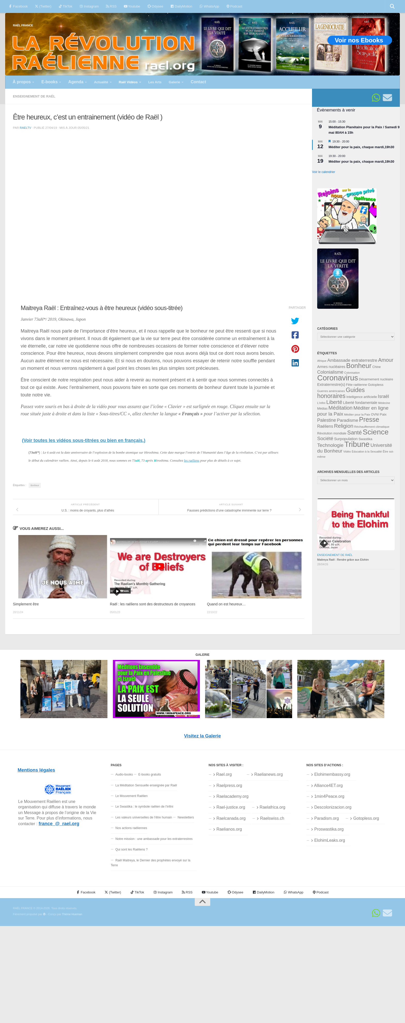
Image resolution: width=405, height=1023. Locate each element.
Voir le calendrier (323, 172)
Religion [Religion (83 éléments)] (343, 426)
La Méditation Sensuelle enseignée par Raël (146, 785)
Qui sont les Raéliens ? (131, 849)
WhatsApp (209, 6)
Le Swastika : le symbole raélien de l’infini (144, 806)
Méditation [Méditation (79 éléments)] (341, 408)
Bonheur (34, 485)
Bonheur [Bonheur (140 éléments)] (358, 365)
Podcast (234, 6)
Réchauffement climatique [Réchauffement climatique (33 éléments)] (371, 426)
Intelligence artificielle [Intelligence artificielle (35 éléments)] (361, 397)
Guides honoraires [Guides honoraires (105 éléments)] (341, 393)
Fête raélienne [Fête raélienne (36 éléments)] (356, 385)
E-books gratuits (149, 774)
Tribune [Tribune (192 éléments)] (357, 444)
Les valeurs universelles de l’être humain (143, 817)
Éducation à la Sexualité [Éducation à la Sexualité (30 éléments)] (367, 451)
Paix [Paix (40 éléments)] (383, 414)
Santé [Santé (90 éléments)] (354, 432)
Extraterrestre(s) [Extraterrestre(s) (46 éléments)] (331, 384)
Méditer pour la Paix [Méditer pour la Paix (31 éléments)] (357, 414)
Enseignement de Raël (34, 96)
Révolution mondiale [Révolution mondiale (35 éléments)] (331, 433)
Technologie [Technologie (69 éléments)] (330, 445)
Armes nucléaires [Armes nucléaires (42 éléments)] (331, 367)
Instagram (89, 6)
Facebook (18, 6)
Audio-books (124, 774)
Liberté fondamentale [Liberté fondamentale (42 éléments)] (360, 403)
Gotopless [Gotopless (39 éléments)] (375, 385)
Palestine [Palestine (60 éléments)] (326, 420)
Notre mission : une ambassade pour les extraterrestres (154, 839)
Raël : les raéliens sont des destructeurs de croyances (153, 604)
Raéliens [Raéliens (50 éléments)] (325, 426)
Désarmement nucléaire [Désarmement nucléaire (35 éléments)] (376, 379)
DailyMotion (181, 6)
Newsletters (185, 817)
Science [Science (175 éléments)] (375, 432)
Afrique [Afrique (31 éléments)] (321, 360)
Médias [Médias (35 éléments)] (322, 408)
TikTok (65, 6)
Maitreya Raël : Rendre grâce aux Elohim (343, 559)
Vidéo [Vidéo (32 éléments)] (347, 451)
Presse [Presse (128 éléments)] (369, 419)
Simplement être (26, 604)
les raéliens (191, 460)
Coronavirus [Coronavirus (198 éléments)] (337, 377)
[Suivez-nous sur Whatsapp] (376, 97)
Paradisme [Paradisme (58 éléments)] (347, 420)
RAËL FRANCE (23, 25)
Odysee (155, 6)
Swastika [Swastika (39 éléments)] (365, 439)
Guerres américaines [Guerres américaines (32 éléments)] (331, 391)
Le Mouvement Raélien (131, 796)
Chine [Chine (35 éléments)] (376, 367)
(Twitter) (43, 6)
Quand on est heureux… (226, 604)
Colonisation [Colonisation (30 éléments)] (352, 372)
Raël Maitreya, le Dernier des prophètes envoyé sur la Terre (150, 863)
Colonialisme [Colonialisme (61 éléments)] (330, 372)
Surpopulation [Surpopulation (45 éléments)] (346, 439)
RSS (111, 6)
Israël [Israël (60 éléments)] (383, 396)
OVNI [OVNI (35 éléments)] (375, 414)
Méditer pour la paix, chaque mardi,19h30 (361, 147)
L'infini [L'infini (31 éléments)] (321, 402)
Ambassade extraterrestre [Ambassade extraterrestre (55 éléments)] (352, 360)
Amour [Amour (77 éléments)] (385, 360)
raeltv (25, 127)
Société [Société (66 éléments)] (325, 438)
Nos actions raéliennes (131, 828)
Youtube (132, 6)
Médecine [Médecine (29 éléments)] (384, 402)
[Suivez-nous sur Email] (387, 97)
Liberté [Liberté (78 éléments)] (334, 402)
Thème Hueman (72, 914)
